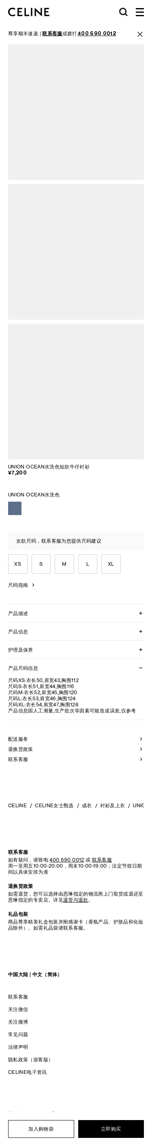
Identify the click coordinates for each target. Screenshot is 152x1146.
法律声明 (18, 1047)
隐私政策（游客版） (30, 1059)
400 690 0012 (66, 860)
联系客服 (18, 997)
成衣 (87, 805)
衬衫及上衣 (112, 805)
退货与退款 (75, 900)
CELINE (17, 805)
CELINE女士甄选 (54, 805)
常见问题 (18, 1034)
